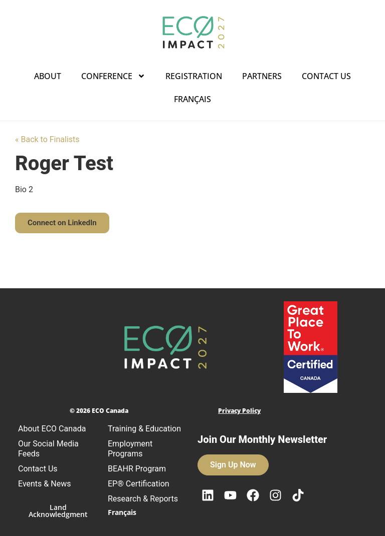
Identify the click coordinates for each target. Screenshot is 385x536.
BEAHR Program (137, 468)
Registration (193, 76)
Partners (262, 76)
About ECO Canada (52, 428)
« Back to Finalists (47, 139)
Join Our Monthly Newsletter (262, 439)
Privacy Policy (239, 410)
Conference (113, 76)
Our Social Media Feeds (48, 448)
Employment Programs (130, 448)
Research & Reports (143, 498)
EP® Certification (138, 483)
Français (192, 99)
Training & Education (144, 428)
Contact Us (326, 76)
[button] (62, 223)
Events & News (44, 483)
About (47, 76)
